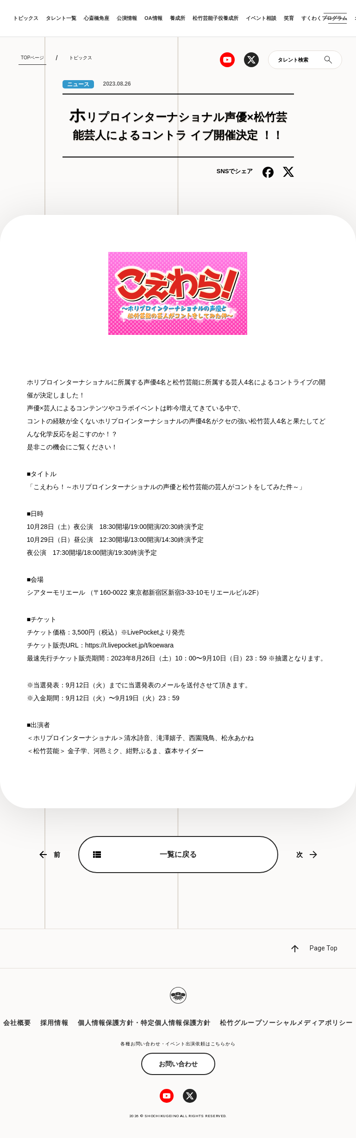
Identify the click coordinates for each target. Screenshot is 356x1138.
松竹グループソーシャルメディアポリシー (286, 1022)
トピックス (25, 18)
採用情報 (54, 1022)
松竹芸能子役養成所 (215, 18)
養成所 (177, 18)
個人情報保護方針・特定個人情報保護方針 (144, 1022)
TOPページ (32, 57)
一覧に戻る (178, 854)
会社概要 (17, 1022)
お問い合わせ (178, 1064)
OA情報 (153, 18)
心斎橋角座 (96, 18)
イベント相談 (261, 18)
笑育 (289, 18)
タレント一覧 (61, 18)
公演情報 (127, 18)
